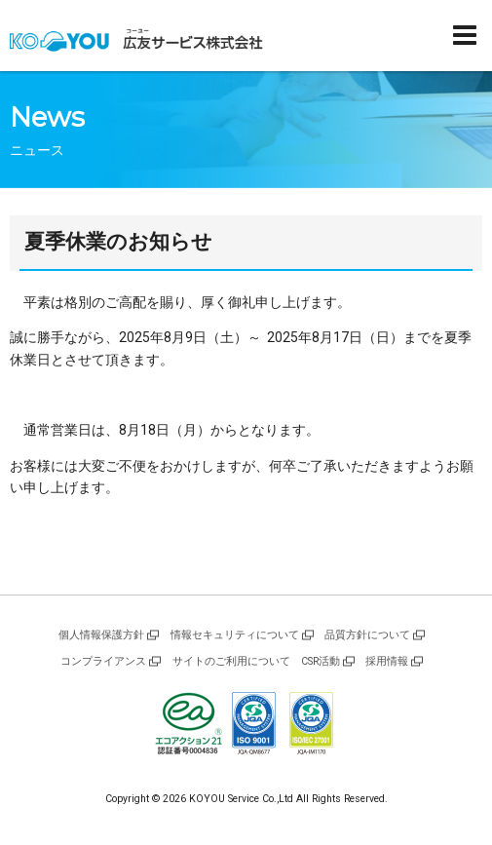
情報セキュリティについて (234, 635)
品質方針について (367, 635)
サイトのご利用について (231, 661)
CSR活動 (320, 661)
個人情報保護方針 (101, 635)
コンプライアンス (103, 661)
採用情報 (386, 661)
